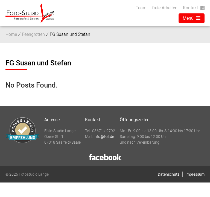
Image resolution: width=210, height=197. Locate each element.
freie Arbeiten (164, 7)
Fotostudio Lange (34, 174)
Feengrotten (33, 34)
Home (11, 34)
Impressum (195, 174)
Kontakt (190, 7)
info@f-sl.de (104, 136)
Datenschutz (168, 174)
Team (141, 7)
